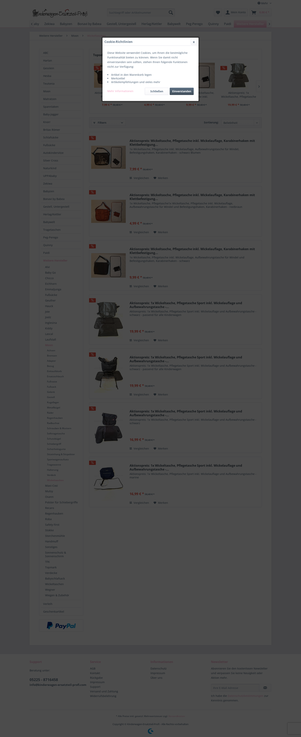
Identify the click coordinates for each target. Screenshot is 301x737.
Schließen (156, 91)
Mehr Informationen (120, 91)
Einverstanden (181, 91)
